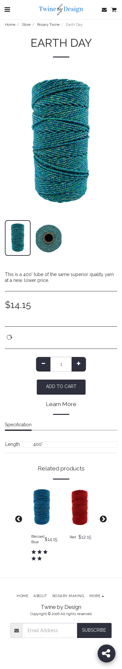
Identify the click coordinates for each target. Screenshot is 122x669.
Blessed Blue (38, 539)
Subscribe (94, 630)
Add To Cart (61, 386)
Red (73, 537)
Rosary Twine (48, 24)
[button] (7, 9)
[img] (42, 507)
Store (26, 24)
